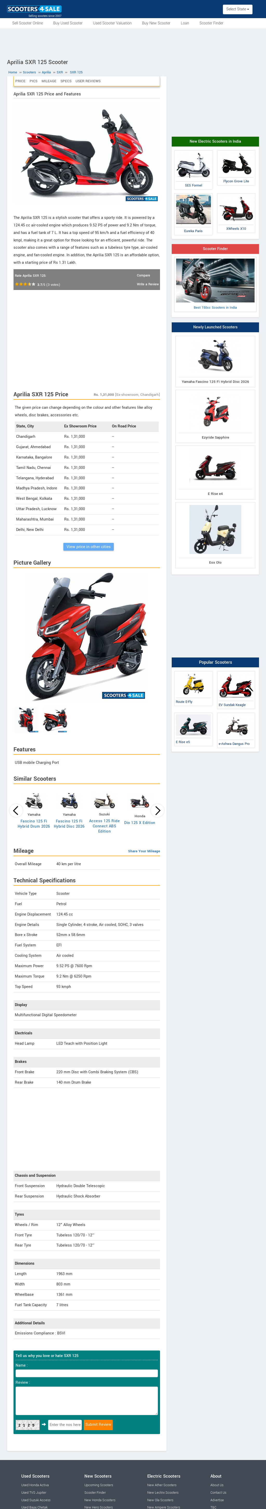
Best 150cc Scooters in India (215, 284)
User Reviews (88, 81)
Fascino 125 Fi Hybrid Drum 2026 (34, 824)
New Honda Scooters (99, 1500)
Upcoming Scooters (98, 1485)
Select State (237, 9)
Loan (185, 23)
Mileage (49, 81)
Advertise (217, 1500)
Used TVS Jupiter (33, 1492)
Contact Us (218, 1492)
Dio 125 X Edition (139, 823)
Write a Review (148, 284)
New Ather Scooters (161, 1485)
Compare (143, 275)
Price (20, 81)
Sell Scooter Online (27, 23)
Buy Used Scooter (68, 23)
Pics (33, 81)
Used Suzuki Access (35, 1500)
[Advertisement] (133, 42)
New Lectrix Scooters (162, 1492)
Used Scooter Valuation (112, 23)
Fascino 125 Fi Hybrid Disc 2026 (69, 824)
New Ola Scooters (160, 1500)
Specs (66, 81)
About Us (216, 1485)
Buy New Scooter (156, 23)
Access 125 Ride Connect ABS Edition (104, 826)
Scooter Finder (211, 23)
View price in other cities (88, 547)
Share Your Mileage (144, 851)
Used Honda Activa (35, 1485)
